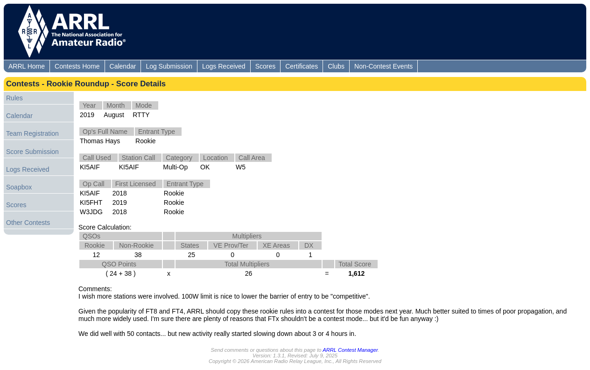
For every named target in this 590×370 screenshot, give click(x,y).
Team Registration (32, 133)
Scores (265, 66)
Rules (14, 98)
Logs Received (224, 66)
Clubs (336, 66)
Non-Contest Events (383, 66)
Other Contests (28, 222)
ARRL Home (26, 66)
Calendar (123, 66)
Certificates (301, 66)
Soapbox (19, 187)
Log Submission (169, 66)
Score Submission (32, 151)
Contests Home (77, 66)
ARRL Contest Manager (350, 350)
